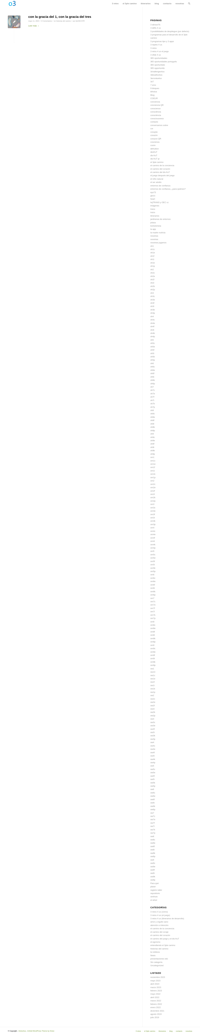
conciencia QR (157, 105)
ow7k (152, 829)
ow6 (152, 789)
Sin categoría (156, 962)
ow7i (152, 826)
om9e (152, 652)
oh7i (152, 400)
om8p (152, 642)
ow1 (152, 668)
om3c (152, 507)
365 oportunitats (157, 65)
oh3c (152, 296)
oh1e (152, 252)
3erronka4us (156, 78)
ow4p (152, 762)
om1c (152, 461)
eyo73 (153, 192)
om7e (152, 605)
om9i (152, 658)
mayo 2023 (155, 980)
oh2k (152, 286)
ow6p (152, 809)
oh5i (152, 353)
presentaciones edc (159, 959)
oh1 (152, 246)
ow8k (152, 853)
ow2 (152, 695)
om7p (152, 618)
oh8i (152, 424)
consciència (155, 115)
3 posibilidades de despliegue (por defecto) (169, 31)
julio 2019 (154, 1017)
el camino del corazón (160, 169)
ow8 (152, 836)
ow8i (152, 849)
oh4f (152, 326)
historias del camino (63, 21)
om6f (152, 585)
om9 (152, 645)
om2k (152, 497)
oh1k (152, 263)
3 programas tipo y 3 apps (162, 41)
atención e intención (159, 925)
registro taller (156, 890)
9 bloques (154, 88)
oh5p (152, 360)
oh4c (152, 320)
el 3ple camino (156, 162)
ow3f (152, 729)
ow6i (152, 803)
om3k (152, 521)
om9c (152, 648)
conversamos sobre (159, 125)
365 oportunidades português (163, 61)
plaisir (153, 886)
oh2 (152, 269)
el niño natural (156, 179)
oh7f (152, 397)
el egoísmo (155, 942)
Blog (152, 95)
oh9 (152, 434)
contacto (154, 122)
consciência (155, 112)
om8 (152, 622)
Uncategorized (156, 965)
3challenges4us (157, 71)
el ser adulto (155, 182)
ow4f (152, 752)
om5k (152, 568)
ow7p (152, 833)
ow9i (152, 873)
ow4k (152, 759)
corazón (154, 135)
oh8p (152, 430)
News (152, 955)
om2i (152, 494)
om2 (152, 481)
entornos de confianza (160, 185)
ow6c (152, 793)
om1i (152, 471)
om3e (152, 511)
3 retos (153, 48)
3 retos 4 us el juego (159, 51)
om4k (152, 544)
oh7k (152, 403)
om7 (152, 598)
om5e (152, 558)
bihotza (153, 91)
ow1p (152, 692)
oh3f (152, 303)
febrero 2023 (156, 990)
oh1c (152, 249)
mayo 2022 (155, 994)
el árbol (153, 900)
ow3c (152, 722)
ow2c (152, 699)
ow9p (152, 880)
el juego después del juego (162, 175)
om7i (152, 611)
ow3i (152, 732)
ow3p (152, 739)
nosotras (154, 236)
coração (154, 132)
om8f (152, 632)
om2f (152, 491)
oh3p (152, 313)
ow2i (152, 709)
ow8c (152, 839)
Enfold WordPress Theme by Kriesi (41, 1031)
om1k (152, 474)
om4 (152, 527)
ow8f (152, 846)
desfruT (153, 152)
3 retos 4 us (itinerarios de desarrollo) (167, 918)
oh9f (152, 444)
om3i (152, 517)
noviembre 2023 (157, 977)
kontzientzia (155, 226)
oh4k (152, 333)
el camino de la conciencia (162, 165)
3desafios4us (156, 75)
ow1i (152, 685)
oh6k (152, 380)
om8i (152, 635)
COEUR (154, 98)
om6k (152, 591)
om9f (152, 655)
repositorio (155, 893)
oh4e (152, 323)
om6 (152, 574)
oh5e (152, 346)
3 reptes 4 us (156, 44)
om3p (152, 524)
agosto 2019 (156, 1014)
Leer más (34, 26)
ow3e (152, 725)
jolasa (153, 222)
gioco (152, 195)
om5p (152, 571)
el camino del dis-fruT (160, 172)
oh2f (152, 279)
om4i (152, 541)
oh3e (152, 300)
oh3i (152, 306)
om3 (152, 504)
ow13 (152, 672)
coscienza (154, 142)
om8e (152, 628)
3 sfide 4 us (155, 55)
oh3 (152, 293)
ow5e (152, 772)
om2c (152, 484)
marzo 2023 (155, 987)
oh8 (152, 410)
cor (151, 128)
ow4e (152, 749)
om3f (152, 514)
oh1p (152, 266)
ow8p (152, 856)
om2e (152, 487)
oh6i (152, 377)
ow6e (152, 796)
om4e (152, 534)
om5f (152, 561)
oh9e (152, 440)
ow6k (152, 806)
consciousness (157, 118)
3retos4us (22, 1031)
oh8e (152, 417)
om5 (152, 551)
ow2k (152, 712)
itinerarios (154, 216)
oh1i (152, 259)
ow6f (152, 799)
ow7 (152, 813)
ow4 (152, 742)
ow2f (152, 705)
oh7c (152, 390)
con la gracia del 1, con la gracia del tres (59, 16)
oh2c (152, 273)
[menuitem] (115, 3)
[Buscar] (189, 3)
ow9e (152, 866)
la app (153, 229)
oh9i (152, 447)
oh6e (152, 370)
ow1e (152, 678)
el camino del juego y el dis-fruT (164, 939)
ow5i (152, 779)
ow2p (152, 715)
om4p (152, 548)
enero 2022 (155, 1007)
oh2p (152, 289)
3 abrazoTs (155, 24)
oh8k (152, 427)
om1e (152, 464)
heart (152, 199)
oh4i (152, 330)
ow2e (152, 702)
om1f (152, 467)
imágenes (154, 205)
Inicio (152, 209)
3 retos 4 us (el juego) (160, 915)
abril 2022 (154, 997)
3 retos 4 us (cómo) (159, 912)
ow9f (152, 870)
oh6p (152, 383)
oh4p (152, 336)
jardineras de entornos (160, 219)
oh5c (152, 343)
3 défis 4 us (155, 28)
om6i (152, 588)
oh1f (152, 256)
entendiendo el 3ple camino (162, 945)
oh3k (152, 310)
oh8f (152, 420)
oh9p (152, 454)
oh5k (152, 356)
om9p (152, 665)
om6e (152, 581)
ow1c (152, 675)
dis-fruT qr (155, 159)
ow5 (152, 766)
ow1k (152, 688)
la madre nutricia (157, 232)
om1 (152, 457)
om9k (152, 662)
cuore (152, 145)
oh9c (152, 437)
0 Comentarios (46, 21)
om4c (152, 531)
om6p (152, 595)
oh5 (152, 340)
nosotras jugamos (158, 242)
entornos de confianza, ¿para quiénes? (168, 189)
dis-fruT (153, 155)
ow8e (152, 843)
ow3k (152, 735)
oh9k (152, 450)
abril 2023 (154, 984)
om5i (152, 564)
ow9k (152, 876)
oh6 (152, 363)
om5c (152, 554)
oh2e (152, 276)
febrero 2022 (156, 1004)
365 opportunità (157, 68)
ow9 (152, 860)
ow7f (152, 823)
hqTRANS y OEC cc (159, 202)
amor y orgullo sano (159, 922)
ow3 (152, 719)
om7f (152, 608)
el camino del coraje (159, 932)
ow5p (152, 786)
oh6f (152, 373)
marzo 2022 (155, 1000)
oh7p (152, 407)
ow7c (152, 816)
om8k (152, 638)
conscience (155, 108)
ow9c (152, 863)
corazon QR (155, 139)
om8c (152, 625)
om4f (152, 538)
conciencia (155, 102)
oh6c (152, 366)
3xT (152, 81)
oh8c (152, 413)
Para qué (154, 883)
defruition (154, 149)
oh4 (152, 316)
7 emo (153, 85)
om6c (152, 578)
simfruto (154, 896)
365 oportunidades (158, 58)
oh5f (152, 350)
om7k (152, 615)
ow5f (152, 776)
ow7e (152, 819)
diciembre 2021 (157, 1011)
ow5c (152, 769)
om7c (152, 601)
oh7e (152, 393)
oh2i (152, 283)
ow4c (152, 746)
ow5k (152, 783)
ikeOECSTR (80, 21)
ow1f (152, 682)
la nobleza (155, 952)
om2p (152, 501)
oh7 (152, 387)
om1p (152, 477)
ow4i (152, 756)
